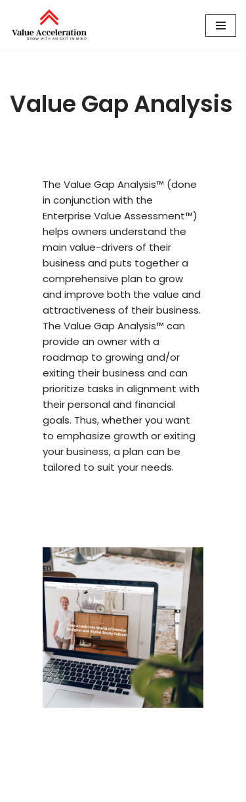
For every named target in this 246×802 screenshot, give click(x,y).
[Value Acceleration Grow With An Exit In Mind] (49, 25)
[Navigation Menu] (220, 25)
